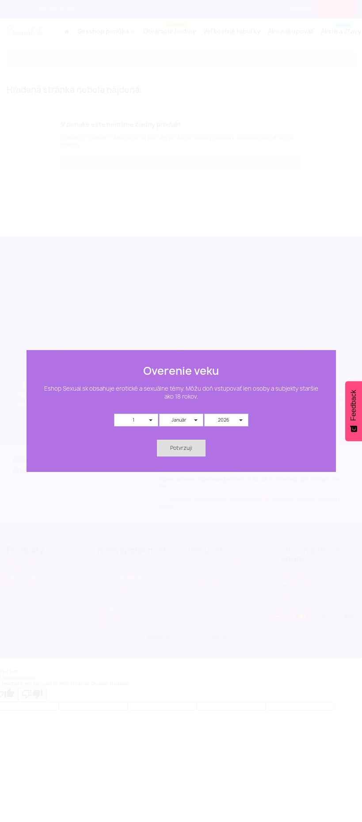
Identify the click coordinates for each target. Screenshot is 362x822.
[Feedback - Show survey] (353, 411)
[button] (136, 420)
